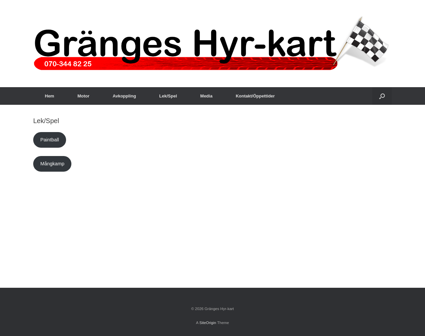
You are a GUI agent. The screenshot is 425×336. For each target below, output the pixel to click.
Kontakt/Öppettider (255, 95)
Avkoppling (124, 95)
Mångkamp (52, 163)
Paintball (49, 139)
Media (206, 95)
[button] (382, 96)
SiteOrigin (207, 323)
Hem (49, 95)
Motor (83, 95)
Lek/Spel (168, 95)
